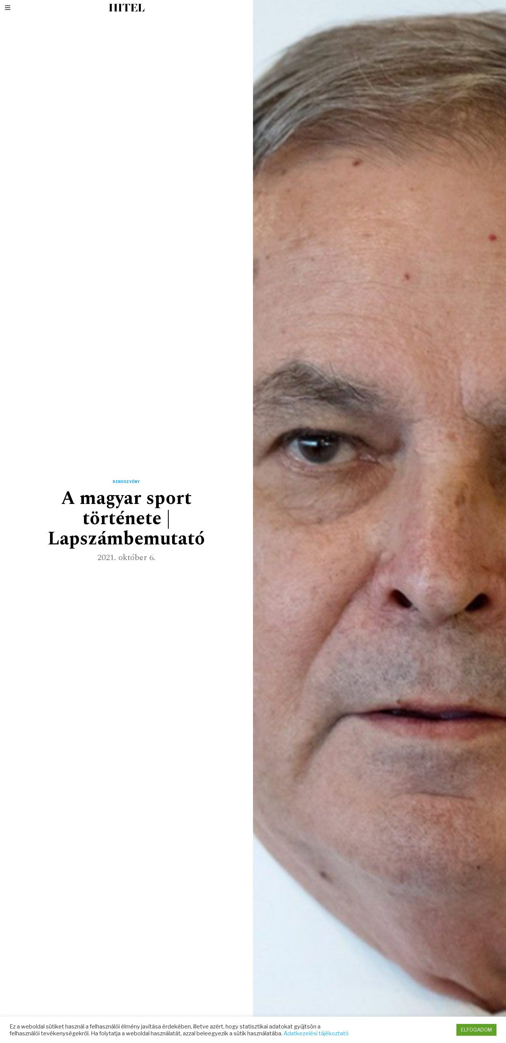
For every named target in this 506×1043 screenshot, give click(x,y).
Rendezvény (126, 482)
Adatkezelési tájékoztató (316, 1033)
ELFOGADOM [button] (476, 1030)
